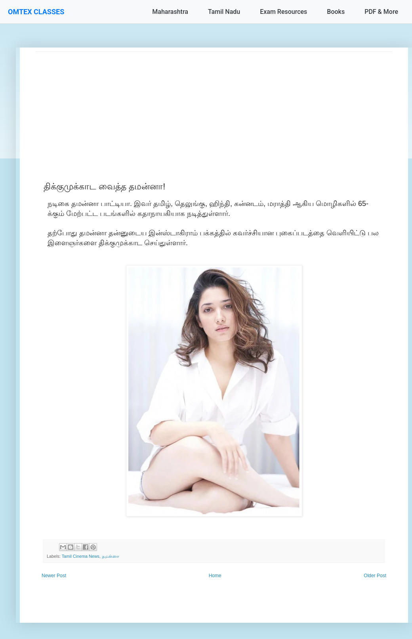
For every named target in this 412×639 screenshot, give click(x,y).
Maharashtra (170, 11)
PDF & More (381, 11)
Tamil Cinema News (80, 556)
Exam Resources (283, 11)
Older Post (375, 575)
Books (336, 11)
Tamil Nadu (224, 11)
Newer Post (54, 575)
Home (215, 575)
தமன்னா (110, 556)
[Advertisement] (214, 107)
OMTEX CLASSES (36, 12)
